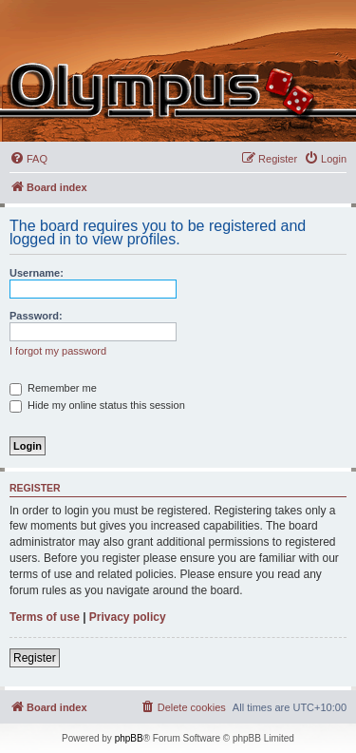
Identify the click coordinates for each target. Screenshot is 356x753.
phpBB (129, 738)
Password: (36, 315)
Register (34, 658)
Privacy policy (127, 617)
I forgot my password (57, 351)
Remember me (53, 388)
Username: (36, 273)
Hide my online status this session (97, 405)
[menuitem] (28, 158)
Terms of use (44, 617)
